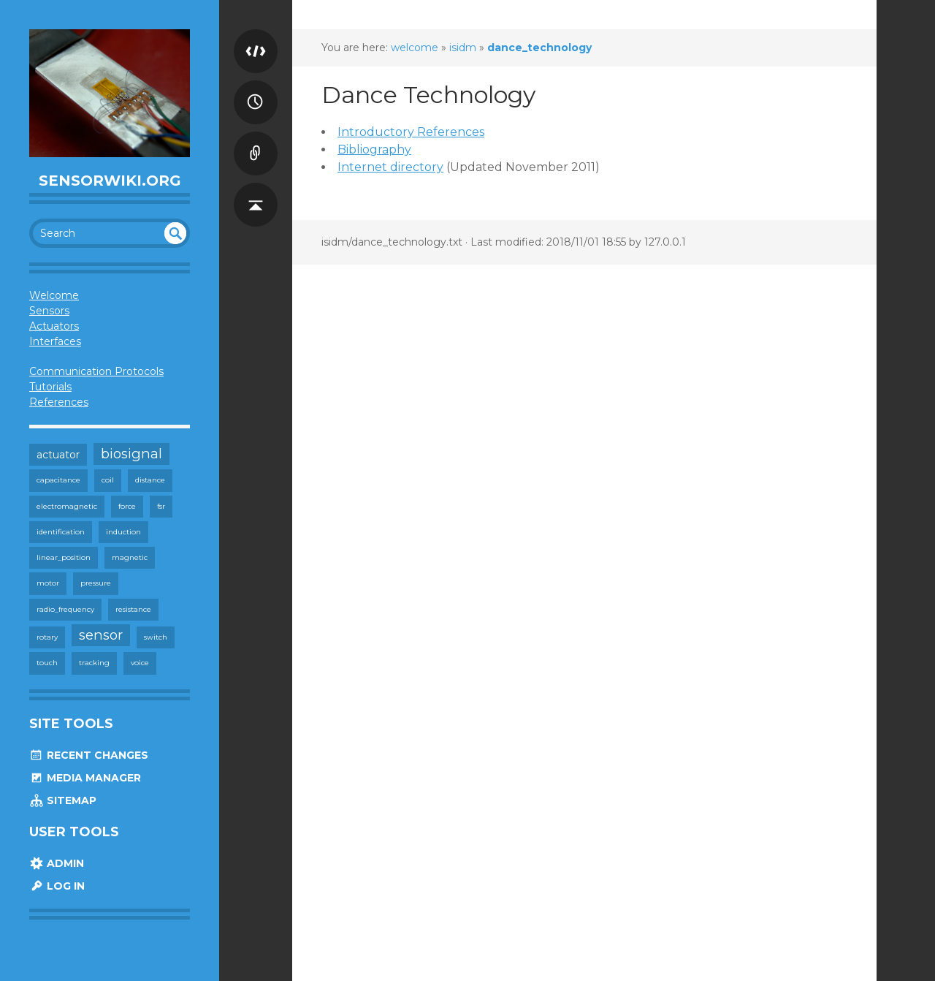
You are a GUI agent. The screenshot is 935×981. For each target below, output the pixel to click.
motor (48, 583)
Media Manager (85, 777)
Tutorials (50, 386)
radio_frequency (65, 609)
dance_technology (539, 47)
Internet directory (390, 167)
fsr (161, 506)
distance (150, 480)
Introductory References (410, 132)
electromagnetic (67, 506)
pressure (95, 583)
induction (123, 532)
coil (108, 480)
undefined (175, 233)
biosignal (131, 453)
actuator (58, 454)
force (127, 506)
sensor (101, 634)
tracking (94, 663)
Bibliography (374, 149)
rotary (47, 637)
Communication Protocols (96, 371)
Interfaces (55, 341)
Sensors (49, 310)
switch (155, 637)
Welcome (54, 295)
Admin (56, 863)
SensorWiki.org (110, 180)
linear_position (64, 557)
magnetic (130, 557)
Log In (57, 886)
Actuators (54, 326)
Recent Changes (88, 755)
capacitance (58, 480)
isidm (462, 47)
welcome (414, 47)
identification (61, 532)
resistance (133, 609)
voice (140, 663)
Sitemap (62, 800)
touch (47, 663)
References (58, 402)
